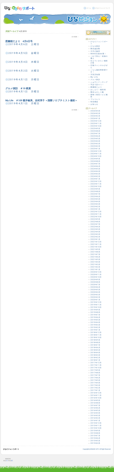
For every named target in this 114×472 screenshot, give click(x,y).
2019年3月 (95, 325)
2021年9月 (95, 249)
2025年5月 (95, 138)
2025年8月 (95, 131)
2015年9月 (95, 430)
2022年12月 (96, 211)
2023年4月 (95, 201)
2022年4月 (95, 232)
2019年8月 (95, 312)
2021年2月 (95, 267)
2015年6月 (95, 438)
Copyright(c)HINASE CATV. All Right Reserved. (97, 449)
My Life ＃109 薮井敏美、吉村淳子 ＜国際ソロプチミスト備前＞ (41, 100)
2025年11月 (96, 123)
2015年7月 (95, 436)
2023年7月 (95, 194)
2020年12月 (96, 272)
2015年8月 (95, 433)
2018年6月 (95, 347)
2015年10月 (96, 428)
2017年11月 (96, 365)
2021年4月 (95, 262)
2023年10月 (96, 186)
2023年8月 (95, 191)
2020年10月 (96, 277)
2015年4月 (95, 443)
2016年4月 (95, 413)
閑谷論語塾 (95, 49)
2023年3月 (95, 204)
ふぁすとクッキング (99, 82)
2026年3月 (95, 113)
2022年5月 (95, 229)
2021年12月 (96, 242)
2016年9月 (95, 400)
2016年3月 (95, 415)
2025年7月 (95, 133)
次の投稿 (75, 37)
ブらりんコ (95, 99)
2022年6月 (95, 227)
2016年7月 (95, 405)
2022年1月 (95, 239)
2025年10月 (96, 126)
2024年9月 (95, 159)
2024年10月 (96, 156)
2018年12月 (96, 332)
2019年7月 (95, 315)
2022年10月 (96, 217)
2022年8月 (95, 222)
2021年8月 (95, 252)
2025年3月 (95, 144)
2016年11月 (96, 395)
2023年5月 (95, 199)
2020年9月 (95, 279)
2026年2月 (95, 116)
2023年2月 (95, 206)
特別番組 (94, 102)
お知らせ (94, 104)
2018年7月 (95, 345)
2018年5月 (95, 350)
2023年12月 (96, 181)
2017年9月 (95, 370)
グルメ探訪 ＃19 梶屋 (18, 88)
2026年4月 (95, 111)
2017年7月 (95, 375)
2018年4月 (95, 352)
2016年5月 (95, 410)
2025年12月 (96, 121)
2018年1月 (95, 360)
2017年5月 (95, 380)
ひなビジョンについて (102, 8)
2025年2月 (95, 146)
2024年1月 (95, 179)
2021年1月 (95, 269)
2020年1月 (95, 300)
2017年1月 (95, 390)
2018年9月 (95, 340)
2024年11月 (96, 154)
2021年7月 (95, 254)
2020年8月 (95, 282)
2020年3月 (95, 295)
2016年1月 (95, 420)
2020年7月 (95, 284)
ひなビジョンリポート (11, 449)
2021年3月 (95, 264)
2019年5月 (95, 320)
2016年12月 (96, 393)
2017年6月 (95, 378)
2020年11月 (96, 274)
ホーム (88, 8)
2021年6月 (95, 257)
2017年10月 (96, 368)
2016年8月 (95, 403)
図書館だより (96, 87)
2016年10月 (96, 398)
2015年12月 (96, 423)
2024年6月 (95, 166)
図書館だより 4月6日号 (19, 41)
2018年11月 (96, 335)
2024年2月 (95, 176)
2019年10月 (96, 307)
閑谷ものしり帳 (97, 92)
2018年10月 (96, 337)
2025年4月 (95, 141)
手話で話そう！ (97, 84)
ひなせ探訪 (95, 46)
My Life (94, 77)
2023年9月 (95, 189)
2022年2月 (95, 237)
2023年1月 (95, 209)
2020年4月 (95, 292)
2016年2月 (95, 418)
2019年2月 (95, 327)
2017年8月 (95, 373)
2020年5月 (95, 290)
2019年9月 (95, 310)
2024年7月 (95, 164)
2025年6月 (95, 136)
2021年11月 (96, 244)
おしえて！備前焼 (98, 90)
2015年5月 (95, 441)
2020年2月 (95, 297)
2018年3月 (95, 355)
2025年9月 (95, 128)
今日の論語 (95, 51)
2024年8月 (95, 161)
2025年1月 (95, 149)
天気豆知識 (95, 74)
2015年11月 (96, 425)
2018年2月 (95, 357)
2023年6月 (95, 196)
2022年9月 (95, 219)
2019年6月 (95, 317)
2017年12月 (96, 363)
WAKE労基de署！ (98, 54)
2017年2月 (95, 388)
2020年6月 (95, 287)
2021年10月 (96, 247)
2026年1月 (95, 118)
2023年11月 (96, 184)
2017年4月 (95, 383)
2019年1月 (95, 330)
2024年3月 (95, 174)
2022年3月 (95, 234)
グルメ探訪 (95, 79)
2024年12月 (96, 151)
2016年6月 (95, 408)
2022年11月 (96, 214)
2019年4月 (95, 322)
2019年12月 (96, 302)
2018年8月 (95, 342)
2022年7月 (95, 224)
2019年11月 (96, 305)
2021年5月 (95, 259)
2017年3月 (95, 385)
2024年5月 (95, 169)
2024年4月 (95, 171)
